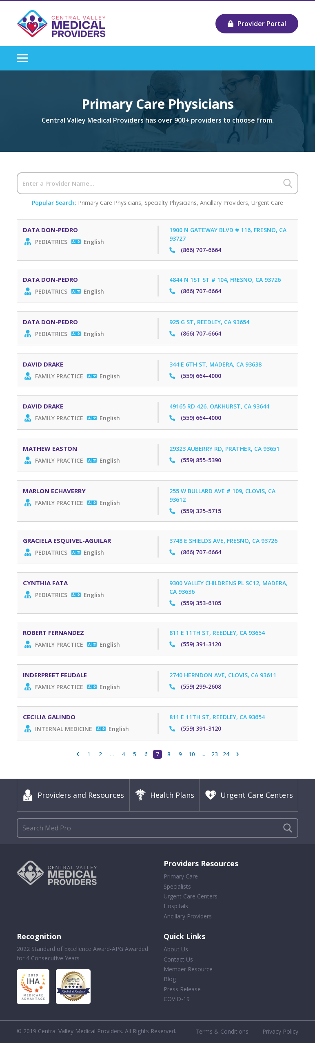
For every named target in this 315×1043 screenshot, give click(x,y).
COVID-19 (177, 999)
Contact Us (178, 959)
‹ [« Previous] (77, 754)
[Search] (157, 183)
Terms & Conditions (221, 1031)
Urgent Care (267, 202)
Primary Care (181, 876)
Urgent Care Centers (249, 795)
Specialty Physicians (170, 202)
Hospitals (176, 906)
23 (214, 754)
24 (226, 754)
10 (192, 754)
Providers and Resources (73, 795)
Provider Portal (257, 23)
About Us (176, 949)
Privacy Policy (280, 1031)
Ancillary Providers (224, 202)
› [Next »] (237, 754)
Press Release (182, 989)
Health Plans (164, 795)
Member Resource (188, 969)
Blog (170, 979)
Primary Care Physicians (109, 202)
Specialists (177, 886)
